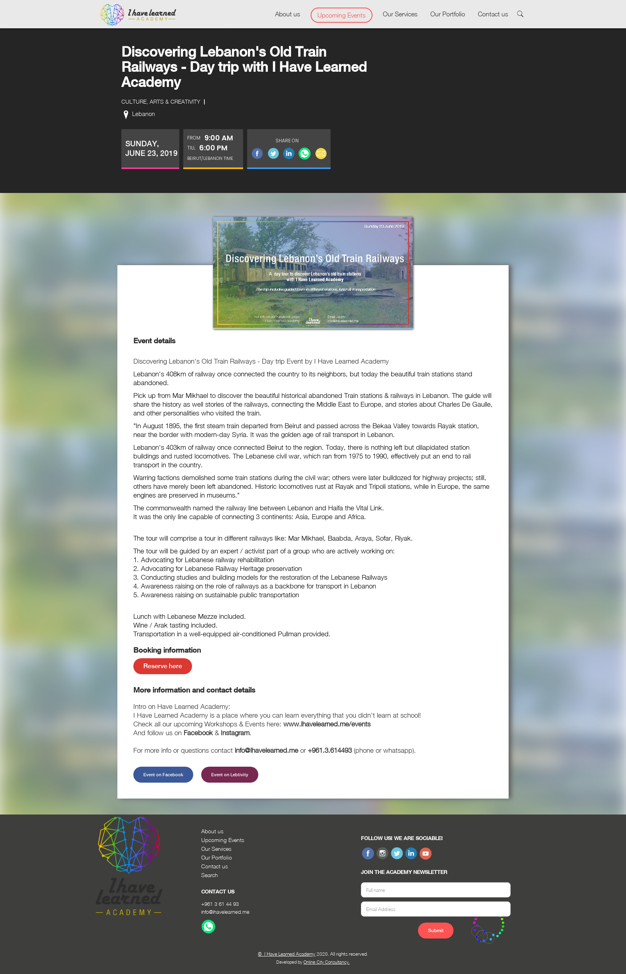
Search (209, 875)
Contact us (493, 14)
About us (287, 14)
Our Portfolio (447, 14)
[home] (138, 15)
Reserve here (162, 666)
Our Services (400, 14)
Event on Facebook (163, 774)
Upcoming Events (341, 15)
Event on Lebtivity (229, 774)
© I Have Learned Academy (286, 954)
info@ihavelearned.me (225, 912)
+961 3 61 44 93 (220, 904)
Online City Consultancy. (326, 961)
